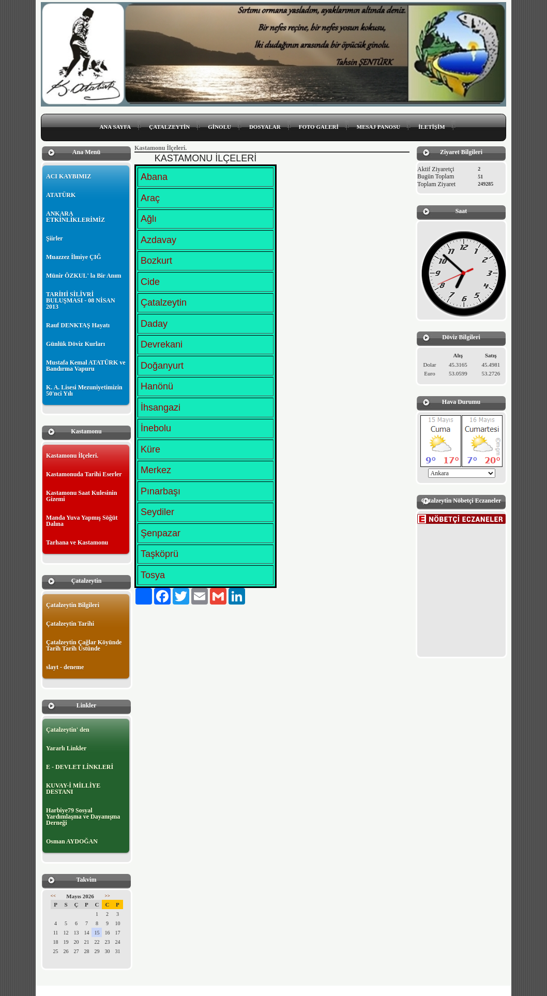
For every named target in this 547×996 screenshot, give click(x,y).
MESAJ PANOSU (378, 127)
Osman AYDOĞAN (72, 841)
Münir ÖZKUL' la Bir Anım (83, 275)
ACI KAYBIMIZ (68, 176)
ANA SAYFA (115, 127)
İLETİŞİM (431, 127)
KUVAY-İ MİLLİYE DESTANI (73, 788)
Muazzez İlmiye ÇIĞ (73, 257)
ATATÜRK (60, 195)
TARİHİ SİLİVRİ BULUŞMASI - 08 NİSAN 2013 (80, 300)
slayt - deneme (65, 667)
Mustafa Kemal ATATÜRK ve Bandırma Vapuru (86, 365)
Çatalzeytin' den (67, 729)
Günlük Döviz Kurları (75, 344)
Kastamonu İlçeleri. (72, 455)
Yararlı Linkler (66, 748)
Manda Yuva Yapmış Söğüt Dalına (81, 520)
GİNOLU (219, 127)
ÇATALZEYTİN (169, 127)
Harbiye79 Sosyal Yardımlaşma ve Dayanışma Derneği (83, 816)
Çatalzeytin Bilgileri (72, 605)
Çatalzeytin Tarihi (70, 623)
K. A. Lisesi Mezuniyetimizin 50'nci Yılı (84, 390)
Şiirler (54, 238)
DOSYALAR (265, 127)
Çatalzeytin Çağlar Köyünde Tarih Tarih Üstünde (83, 645)
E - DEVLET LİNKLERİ (79, 767)
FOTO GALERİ (319, 127)
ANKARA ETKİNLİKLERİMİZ (75, 216)
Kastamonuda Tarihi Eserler (84, 474)
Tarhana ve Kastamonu (77, 542)
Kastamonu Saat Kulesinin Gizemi (81, 496)
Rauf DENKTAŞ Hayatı (78, 325)
